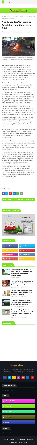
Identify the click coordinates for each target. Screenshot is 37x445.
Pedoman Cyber (20, 439)
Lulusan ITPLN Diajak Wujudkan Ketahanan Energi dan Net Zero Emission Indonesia (21, 292)
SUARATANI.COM (23, 442)
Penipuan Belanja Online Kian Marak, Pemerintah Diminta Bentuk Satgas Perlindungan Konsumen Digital (23, 312)
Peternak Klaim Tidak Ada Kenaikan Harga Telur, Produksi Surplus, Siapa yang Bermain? (22, 283)
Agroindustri (10, 401)
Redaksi (12, 439)
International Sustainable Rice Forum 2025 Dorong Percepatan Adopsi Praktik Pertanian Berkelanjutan (21, 272)
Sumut (7, 422)
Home (6, 439)
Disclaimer (30, 439)
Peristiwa (10, 16)
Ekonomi (8, 406)
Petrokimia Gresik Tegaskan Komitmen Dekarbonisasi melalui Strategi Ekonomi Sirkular (22, 302)
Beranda (4, 16)
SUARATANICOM (8, 32)
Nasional (8, 411)
